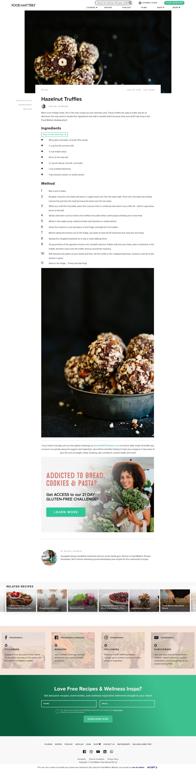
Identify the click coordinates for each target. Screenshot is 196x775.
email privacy (118, 710)
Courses (90, 8)
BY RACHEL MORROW (71, 551)
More (175, 8)
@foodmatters (16, 638)
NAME (46, 703)
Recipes (108, 8)
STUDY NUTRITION (174, 3)
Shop (161, 8)
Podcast (126, 8)
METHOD (27, 109)
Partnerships (123, 744)
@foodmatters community (72, 638)
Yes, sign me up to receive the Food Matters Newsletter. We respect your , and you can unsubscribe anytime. (91, 711)
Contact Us (109, 744)
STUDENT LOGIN (147, 3)
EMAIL (105, 703)
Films (144, 8)
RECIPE (44, 90)
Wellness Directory (142, 744)
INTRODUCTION (24, 101)
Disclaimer (82, 759)
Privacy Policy (112, 759)
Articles (79, 744)
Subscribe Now (98, 719)
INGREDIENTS (25, 105)
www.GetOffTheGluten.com (106, 445)
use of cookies (138, 767)
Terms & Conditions (96, 759)
